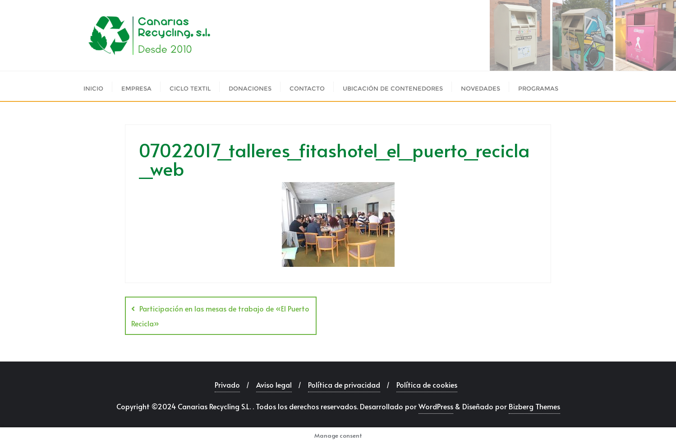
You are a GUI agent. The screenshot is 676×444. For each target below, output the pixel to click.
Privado (227, 384)
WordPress (435, 406)
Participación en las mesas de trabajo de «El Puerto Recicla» (220, 315)
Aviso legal (274, 384)
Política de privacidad (344, 384)
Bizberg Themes (534, 406)
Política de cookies (426, 384)
